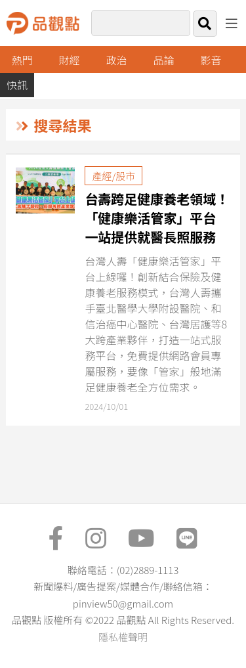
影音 (210, 60)
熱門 (22, 60)
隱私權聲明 (123, 637)
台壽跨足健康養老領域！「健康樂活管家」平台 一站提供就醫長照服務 (157, 217)
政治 (116, 60)
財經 (69, 60)
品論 (164, 60)
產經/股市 (113, 176)
